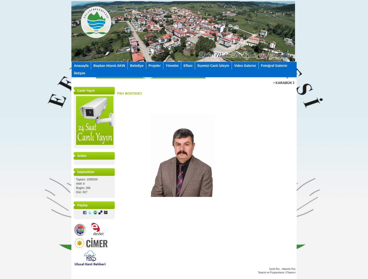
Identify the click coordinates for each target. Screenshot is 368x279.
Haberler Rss (288, 269)
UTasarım (290, 272)
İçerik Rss (274, 269)
